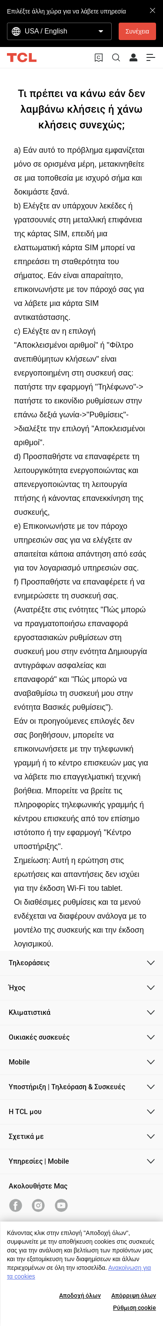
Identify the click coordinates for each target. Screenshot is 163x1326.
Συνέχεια (137, 31)
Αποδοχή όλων (80, 1295)
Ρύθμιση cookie (134, 1307)
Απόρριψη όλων (133, 1295)
